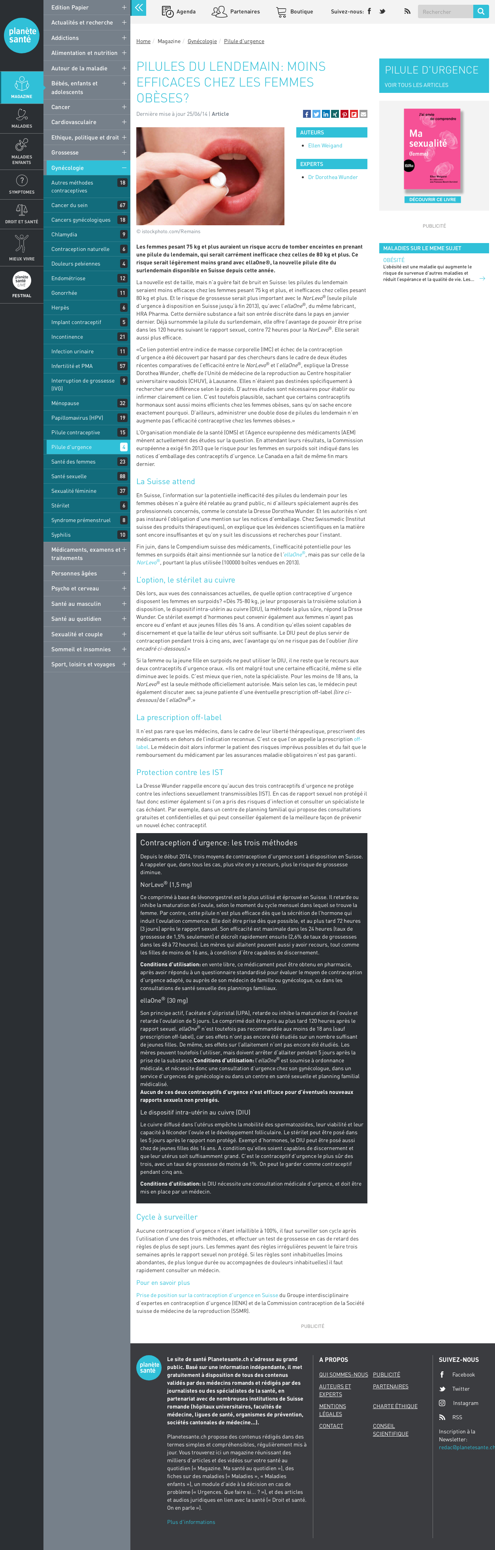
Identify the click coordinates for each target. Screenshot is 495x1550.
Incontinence (67, 336)
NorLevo (146, 562)
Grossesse (65, 152)
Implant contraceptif (76, 322)
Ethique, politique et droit (85, 137)
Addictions (65, 37)
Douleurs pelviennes (75, 263)
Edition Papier (70, 7)
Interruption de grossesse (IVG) (83, 384)
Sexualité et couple (77, 633)
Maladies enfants (21, 159)
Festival (21, 295)
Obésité (394, 259)
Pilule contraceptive (75, 432)
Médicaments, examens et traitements (85, 553)
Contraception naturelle (80, 248)
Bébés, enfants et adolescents (74, 87)
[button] (307, 114)
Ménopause (65, 403)
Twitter (454, 1389)
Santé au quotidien (76, 618)
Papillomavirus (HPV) (77, 417)
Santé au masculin (76, 603)
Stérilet (60, 505)
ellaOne (293, 554)
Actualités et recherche (82, 22)
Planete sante (22, 35)
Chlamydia (64, 234)
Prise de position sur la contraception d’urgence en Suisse (207, 1295)
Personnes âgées (74, 573)
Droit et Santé (21, 221)
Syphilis (61, 534)
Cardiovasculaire (73, 121)
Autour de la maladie (79, 68)
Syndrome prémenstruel (81, 520)
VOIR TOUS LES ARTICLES (416, 84)
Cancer (60, 106)
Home (143, 41)
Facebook (457, 1374)
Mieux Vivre (22, 258)
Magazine (21, 96)
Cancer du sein (69, 205)
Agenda (185, 11)
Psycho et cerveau (75, 588)
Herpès (60, 307)
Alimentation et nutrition (84, 52)
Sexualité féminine (73, 490)
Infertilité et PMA (72, 365)
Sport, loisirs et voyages (83, 664)
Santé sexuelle (69, 476)
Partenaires (244, 11)
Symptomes (22, 191)
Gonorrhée (64, 292)
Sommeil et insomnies (81, 648)
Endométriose (68, 278)
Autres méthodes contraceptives (72, 186)
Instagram (458, 1402)
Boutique (301, 11)
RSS (450, 1417)
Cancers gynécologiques (81, 219)
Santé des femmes (73, 461)
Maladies (21, 125)
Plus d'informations (191, 1521)
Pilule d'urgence (71, 446)
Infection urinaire (72, 351)
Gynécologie (67, 167)
